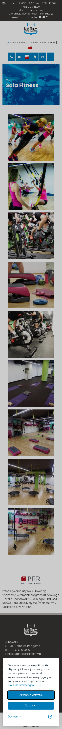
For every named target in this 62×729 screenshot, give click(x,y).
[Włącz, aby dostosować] (14, 716)
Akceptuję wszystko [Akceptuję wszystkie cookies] (31, 695)
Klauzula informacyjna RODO (25, 685)
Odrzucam (31, 705)
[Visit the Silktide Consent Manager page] (50, 717)
